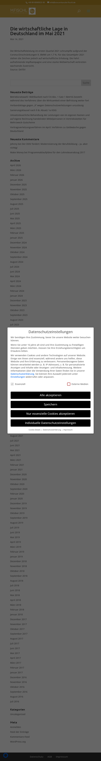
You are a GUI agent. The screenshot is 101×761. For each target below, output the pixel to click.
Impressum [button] (68, 428)
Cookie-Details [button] (35, 428)
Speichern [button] (50, 402)
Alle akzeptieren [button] (50, 393)
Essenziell (18, 382)
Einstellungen (18, 375)
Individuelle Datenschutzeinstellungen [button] (50, 421)
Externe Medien (77, 382)
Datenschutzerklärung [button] (52, 428)
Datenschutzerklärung (22, 371)
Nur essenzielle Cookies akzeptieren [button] (50, 412)
